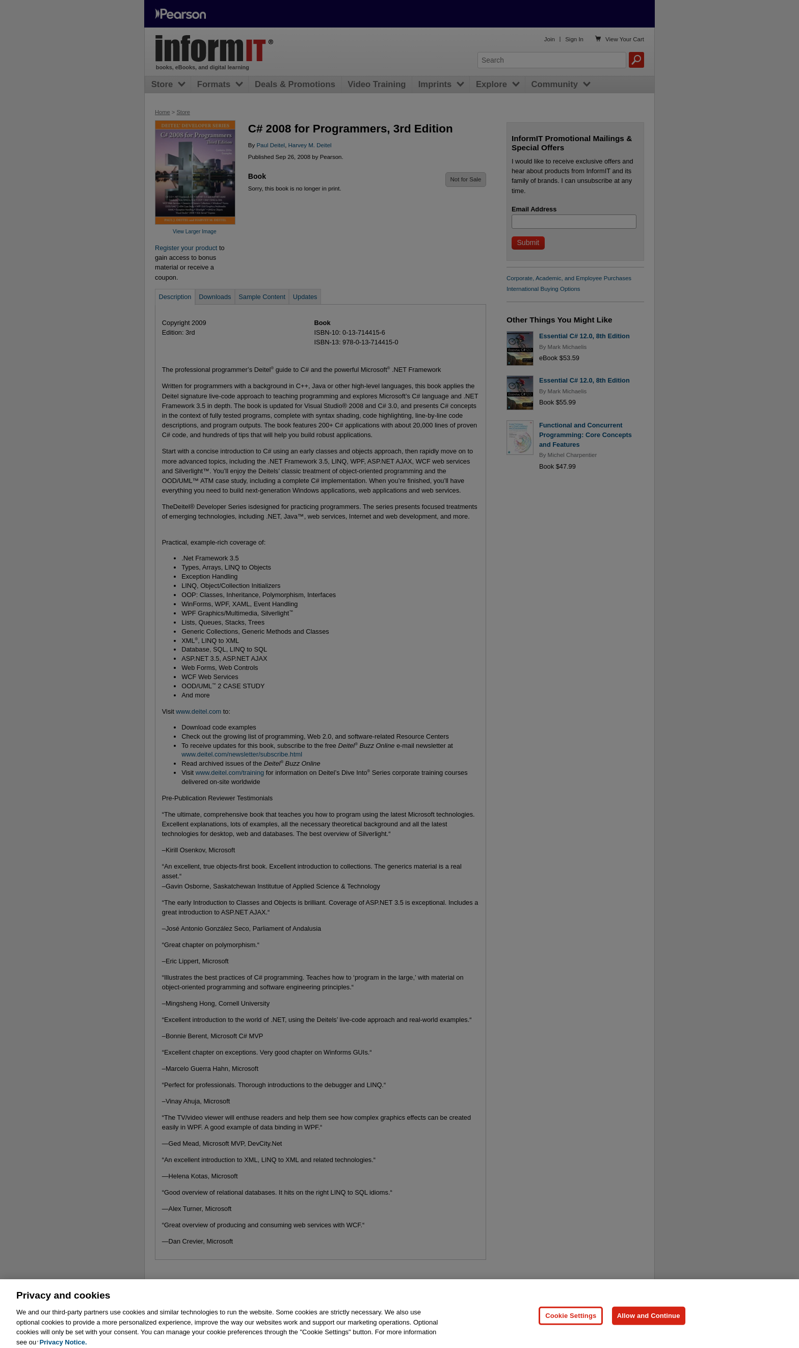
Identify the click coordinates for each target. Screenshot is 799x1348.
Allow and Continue (648, 1321)
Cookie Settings (570, 1321)
